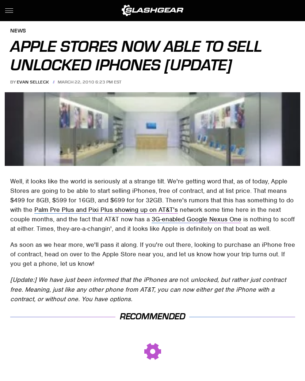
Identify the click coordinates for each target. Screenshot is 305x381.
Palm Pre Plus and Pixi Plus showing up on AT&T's (106, 210)
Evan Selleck (33, 82)
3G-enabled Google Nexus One (196, 219)
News (18, 31)
